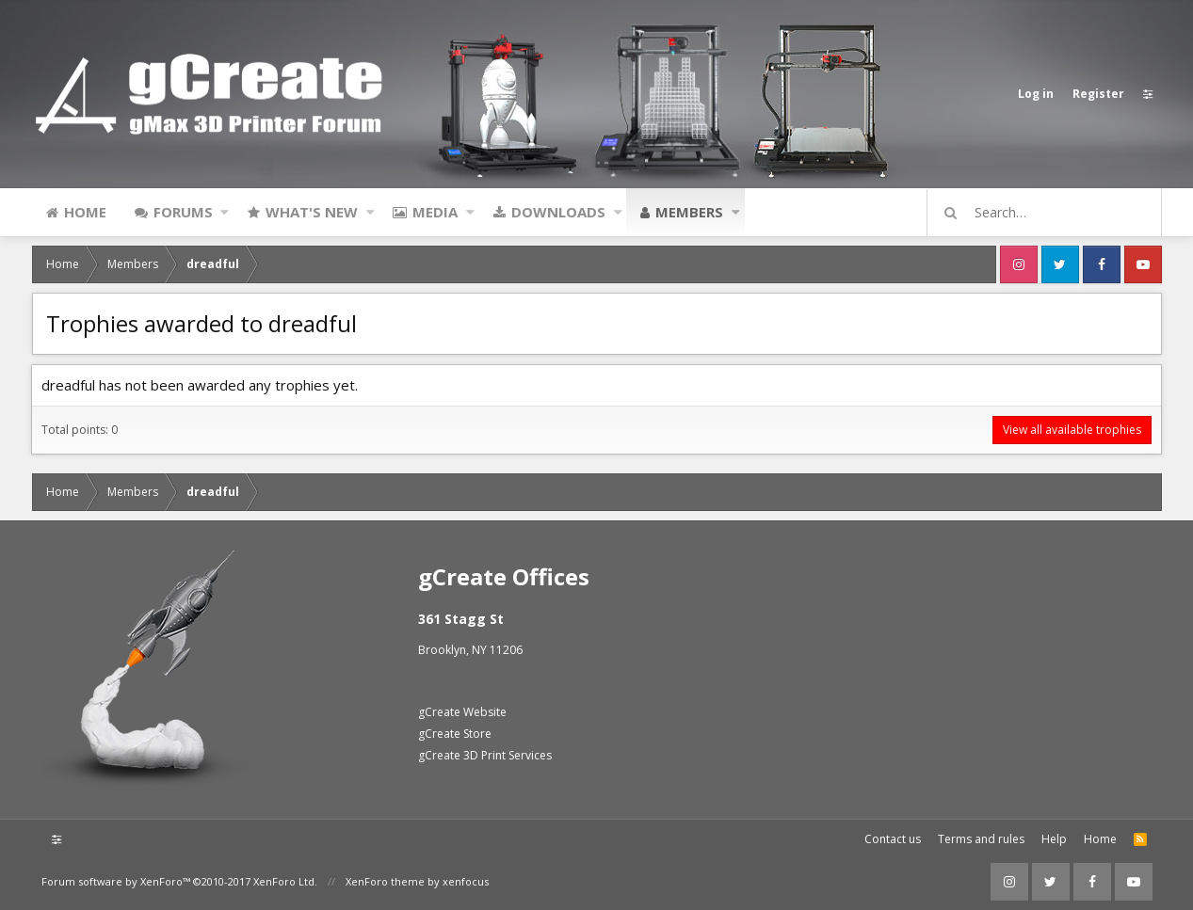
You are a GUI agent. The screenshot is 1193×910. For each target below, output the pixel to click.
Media (435, 211)
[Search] (1053, 212)
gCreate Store (455, 734)
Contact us (892, 839)
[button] (225, 211)
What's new (312, 211)
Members (689, 211)
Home (85, 211)
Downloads (558, 211)
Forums (183, 211)
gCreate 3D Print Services (485, 755)
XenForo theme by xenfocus (417, 881)
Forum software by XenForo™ (179, 881)
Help (1054, 839)
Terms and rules (981, 839)
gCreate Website (462, 712)
